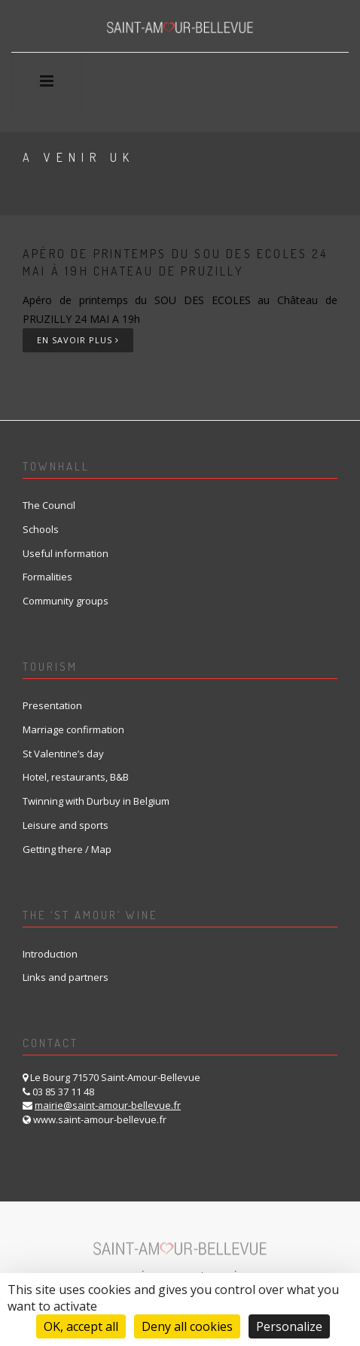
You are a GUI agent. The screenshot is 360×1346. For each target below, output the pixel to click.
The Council (49, 505)
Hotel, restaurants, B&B (76, 777)
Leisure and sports (65, 825)
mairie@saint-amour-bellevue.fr (108, 1105)
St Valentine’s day (63, 753)
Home (40, 193)
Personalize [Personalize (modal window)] (289, 1326)
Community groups (65, 601)
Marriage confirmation (73, 729)
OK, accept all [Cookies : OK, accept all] (81, 1326)
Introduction (50, 954)
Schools (41, 529)
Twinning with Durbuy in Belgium (96, 801)
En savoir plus (78, 340)
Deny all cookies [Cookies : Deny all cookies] (187, 1326)
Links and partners (65, 977)
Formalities (47, 576)
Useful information (65, 553)
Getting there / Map (67, 849)
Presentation (52, 705)
